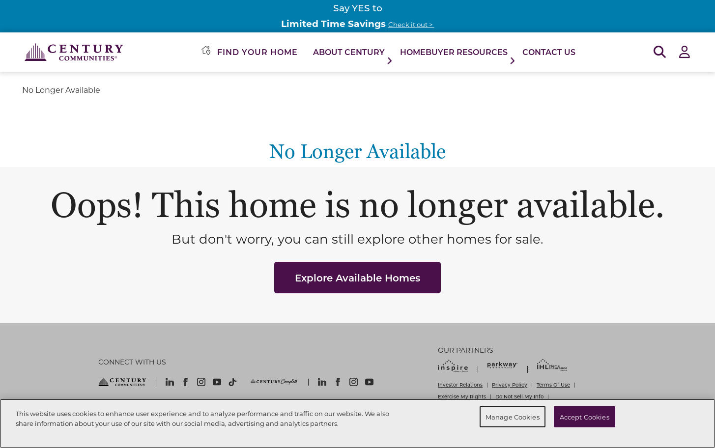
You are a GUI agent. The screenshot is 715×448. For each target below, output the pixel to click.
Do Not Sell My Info (519, 396)
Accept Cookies (584, 416)
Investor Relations (460, 384)
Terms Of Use (553, 384)
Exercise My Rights (462, 396)
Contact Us (548, 52)
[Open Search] (660, 52)
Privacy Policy (509, 384)
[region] (357, 423)
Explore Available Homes (357, 277)
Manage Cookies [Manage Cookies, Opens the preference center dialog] (513, 416)
